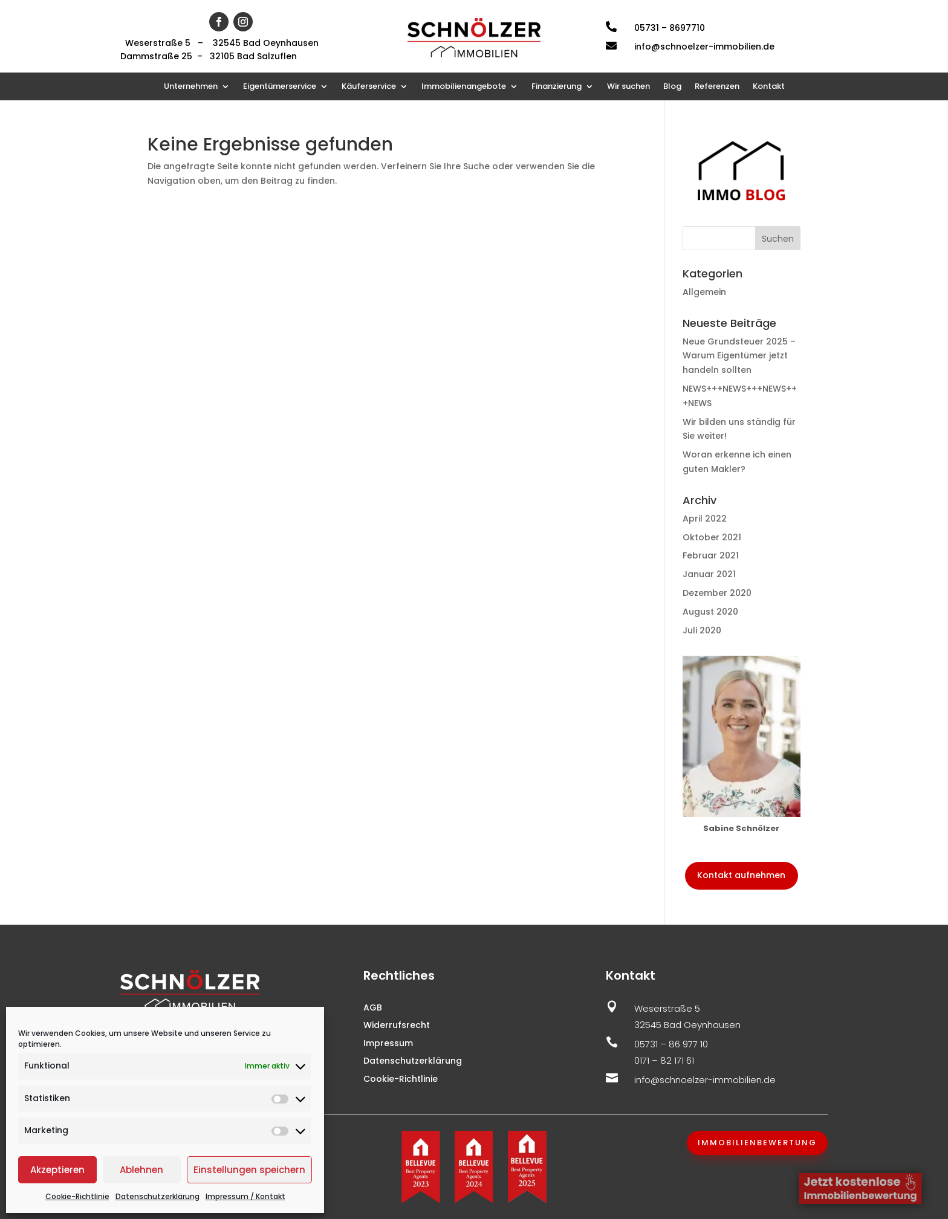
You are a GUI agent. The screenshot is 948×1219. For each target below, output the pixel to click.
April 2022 (705, 518)
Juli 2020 (702, 630)
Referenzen (717, 87)
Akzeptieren (57, 1169)
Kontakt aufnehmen (741, 875)
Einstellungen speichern (249, 1169)
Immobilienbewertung (757, 1142)
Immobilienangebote (463, 87)
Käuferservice (369, 87)
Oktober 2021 (712, 537)
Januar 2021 (709, 574)
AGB (372, 1007)
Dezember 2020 (717, 593)
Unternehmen (191, 87)
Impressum (388, 1043)
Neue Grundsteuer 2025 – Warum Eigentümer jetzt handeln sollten (739, 356)
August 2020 (710, 612)
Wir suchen (628, 87)
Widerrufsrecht (396, 1025)
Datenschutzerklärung (157, 1196)
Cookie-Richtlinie (77, 1196)
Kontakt (769, 87)
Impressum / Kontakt (245, 1196)
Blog (672, 87)
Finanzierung (556, 87)
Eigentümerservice (279, 87)
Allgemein (704, 292)
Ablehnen (141, 1169)
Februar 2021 (711, 555)
